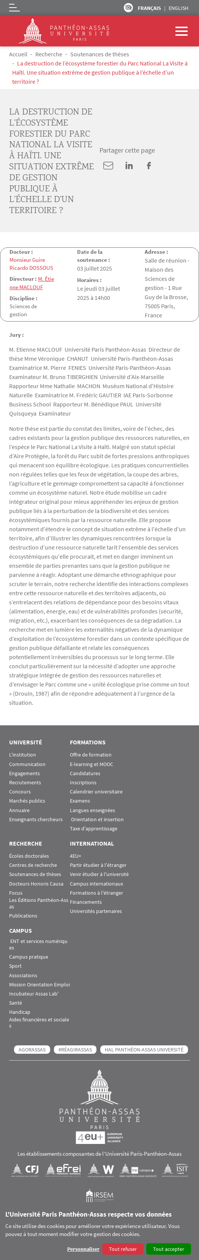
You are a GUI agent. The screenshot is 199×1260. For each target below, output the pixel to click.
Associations (23, 975)
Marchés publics (27, 800)
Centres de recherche (33, 865)
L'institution (22, 754)
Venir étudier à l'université (99, 874)
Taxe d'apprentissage (93, 828)
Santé (15, 1002)
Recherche (48, 54)
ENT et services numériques (38, 944)
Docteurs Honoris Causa (36, 883)
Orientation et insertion (97, 819)
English (178, 8)
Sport (15, 965)
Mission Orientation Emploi (39, 984)
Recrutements (25, 782)
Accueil (18, 54)
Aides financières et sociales (39, 1022)
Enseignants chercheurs (36, 819)
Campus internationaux (96, 883)
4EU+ (75, 855)
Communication (27, 763)
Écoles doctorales (29, 855)
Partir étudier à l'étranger (98, 865)
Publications (23, 915)
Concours (20, 791)
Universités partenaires (96, 911)
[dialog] (99, 1233)
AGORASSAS (32, 1049)
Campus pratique (28, 956)
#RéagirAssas (75, 1049)
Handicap (19, 1011)
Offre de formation (91, 754)
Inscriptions (83, 782)
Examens (80, 800)
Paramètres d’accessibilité (128, 7)
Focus (15, 892)
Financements (86, 901)
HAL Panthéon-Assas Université (144, 1049)
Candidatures (85, 772)
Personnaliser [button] (83, 1249)
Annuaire (19, 809)
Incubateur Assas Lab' (33, 993)
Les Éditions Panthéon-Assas (38, 903)
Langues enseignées (92, 809)
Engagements (24, 772)
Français (149, 8)
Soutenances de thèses (99, 54)
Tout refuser (123, 1249)
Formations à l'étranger (96, 892)
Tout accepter (168, 1249)
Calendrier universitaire (96, 791)
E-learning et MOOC (91, 763)
